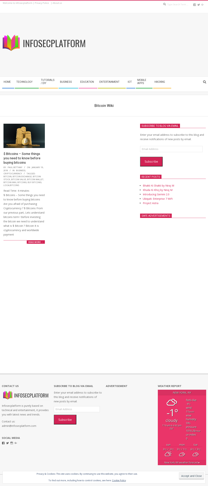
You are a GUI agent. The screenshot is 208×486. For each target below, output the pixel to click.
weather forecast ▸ (182, 462)
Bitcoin (7, 176)
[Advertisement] (157, 45)
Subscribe (151, 162)
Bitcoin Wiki (9, 182)
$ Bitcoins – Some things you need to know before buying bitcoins (21, 158)
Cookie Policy (119, 480)
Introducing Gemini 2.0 (156, 194)
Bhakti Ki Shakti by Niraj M (158, 185)
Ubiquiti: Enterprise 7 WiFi (158, 198)
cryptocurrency (12, 173)
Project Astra (150, 203)
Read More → (35, 242)
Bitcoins (22, 182)
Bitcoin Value (18, 179)
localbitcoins (11, 185)
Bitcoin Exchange (22, 176)
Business (20, 170)
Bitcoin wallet (35, 179)
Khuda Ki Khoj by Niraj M (157, 190)
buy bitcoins (34, 182)
